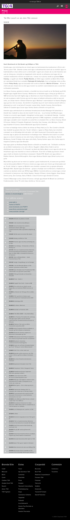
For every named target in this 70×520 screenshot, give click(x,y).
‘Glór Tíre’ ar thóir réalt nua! (19, 350)
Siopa (20, 492)
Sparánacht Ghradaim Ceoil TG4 (20, 364)
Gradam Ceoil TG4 (7, 483)
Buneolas (38, 469)
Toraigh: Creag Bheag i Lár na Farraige (21, 262)
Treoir (20, 469)
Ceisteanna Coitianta (24, 495)
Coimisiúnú (55, 469)
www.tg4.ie (13, 202)
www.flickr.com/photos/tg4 (18, 209)
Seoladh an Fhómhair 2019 (18, 309)
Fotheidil (21, 500)
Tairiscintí (38, 483)
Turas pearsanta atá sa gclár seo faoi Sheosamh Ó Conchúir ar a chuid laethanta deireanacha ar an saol (21, 395)
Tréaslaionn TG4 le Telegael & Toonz (21, 368)
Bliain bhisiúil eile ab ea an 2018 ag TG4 (22, 447)
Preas (20, 480)
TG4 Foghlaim (6, 492)
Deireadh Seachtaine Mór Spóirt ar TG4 (22, 439)
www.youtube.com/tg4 (16, 211)
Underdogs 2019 (16, 301)
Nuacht (4, 486)
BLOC (3, 475)
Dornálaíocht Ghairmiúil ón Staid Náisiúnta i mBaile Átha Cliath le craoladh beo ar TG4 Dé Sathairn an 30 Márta (22, 404)
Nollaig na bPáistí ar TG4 (18, 238)
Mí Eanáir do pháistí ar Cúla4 (19, 218)
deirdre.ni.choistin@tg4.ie (14, 194)
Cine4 (3, 477)
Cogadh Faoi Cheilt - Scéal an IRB (20, 283)
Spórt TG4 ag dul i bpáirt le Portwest (21, 443)
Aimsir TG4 (5, 489)
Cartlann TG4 (6, 480)
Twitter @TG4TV (14, 205)
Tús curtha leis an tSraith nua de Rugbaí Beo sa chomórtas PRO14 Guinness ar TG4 (21, 287)
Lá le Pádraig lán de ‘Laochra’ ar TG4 (21, 409)
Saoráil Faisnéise (40, 495)
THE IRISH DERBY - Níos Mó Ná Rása (21, 313)
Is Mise (13, 413)
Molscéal (4, 472)
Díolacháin (38, 489)
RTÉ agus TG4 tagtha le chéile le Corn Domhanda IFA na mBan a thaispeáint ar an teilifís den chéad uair (21, 381)
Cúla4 (3, 469)
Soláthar (37, 486)
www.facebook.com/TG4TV (18, 207)
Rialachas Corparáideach (42, 475)
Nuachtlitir (21, 477)
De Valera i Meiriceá (17, 305)
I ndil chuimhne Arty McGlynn (19, 223)
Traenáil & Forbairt (40, 492)
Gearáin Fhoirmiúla (24, 511)
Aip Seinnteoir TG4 (24, 472)
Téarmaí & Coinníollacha (25, 486)
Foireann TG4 (39, 477)
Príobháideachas (23, 489)
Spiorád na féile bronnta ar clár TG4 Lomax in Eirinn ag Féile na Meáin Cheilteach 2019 (21, 355)
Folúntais (38, 480)
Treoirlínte (55, 472)
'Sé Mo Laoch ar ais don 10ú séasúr (20, 234)
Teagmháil (21, 497)
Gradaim (20, 483)
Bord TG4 (38, 472)
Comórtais (21, 475)
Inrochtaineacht (23, 503)
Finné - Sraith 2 (15, 279)
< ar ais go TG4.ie (35, 2)
